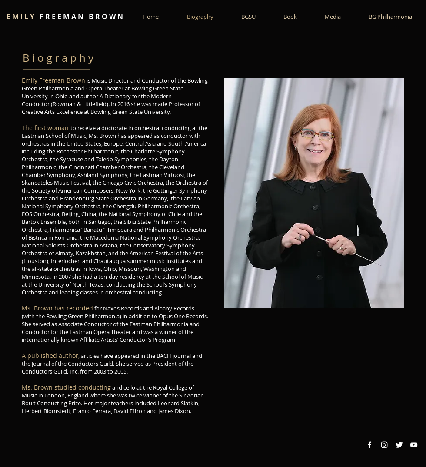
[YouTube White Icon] (413, 444)
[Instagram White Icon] (384, 444)
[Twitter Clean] (399, 444)
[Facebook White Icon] (369, 444)
